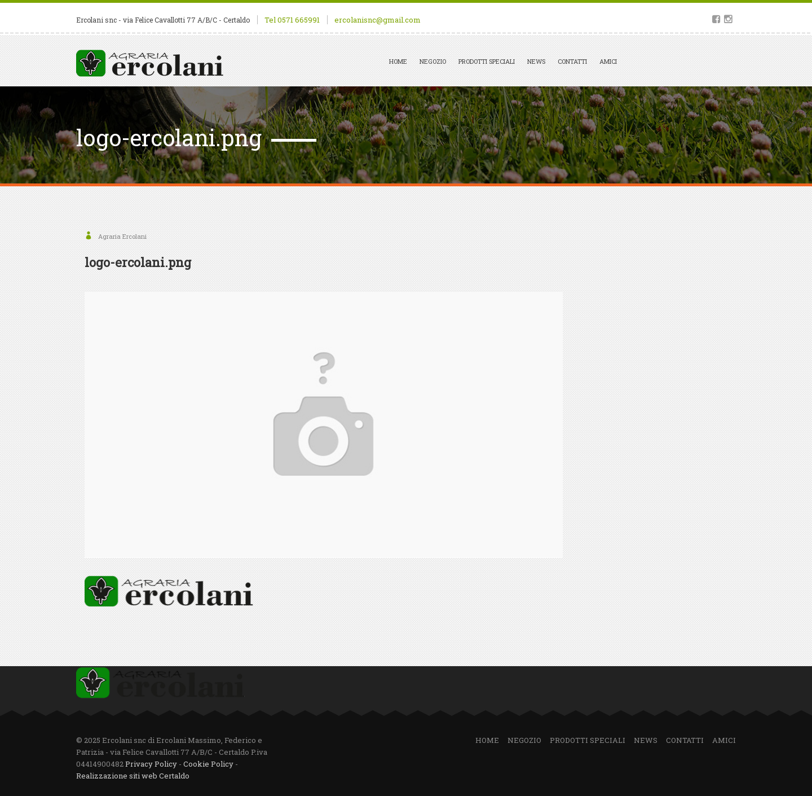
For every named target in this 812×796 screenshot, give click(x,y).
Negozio (433, 61)
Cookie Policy (208, 764)
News (536, 61)
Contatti (572, 61)
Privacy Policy (151, 764)
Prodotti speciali (486, 61)
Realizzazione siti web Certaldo (132, 776)
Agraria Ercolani (122, 236)
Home (398, 61)
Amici (608, 61)
